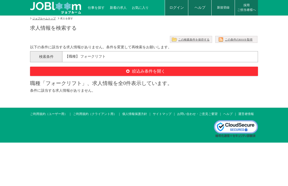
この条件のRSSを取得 (239, 39)
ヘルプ (200, 7)
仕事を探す (96, 8)
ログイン (176, 7)
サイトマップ (162, 114)
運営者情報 (246, 114)
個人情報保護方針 (134, 114)
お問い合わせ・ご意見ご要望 (197, 114)
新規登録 (223, 7)
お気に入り (140, 8)
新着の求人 (118, 8)
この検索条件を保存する (194, 39)
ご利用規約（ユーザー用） (48, 114)
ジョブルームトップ (44, 18)
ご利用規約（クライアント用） (95, 114)
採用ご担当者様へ (246, 7)
